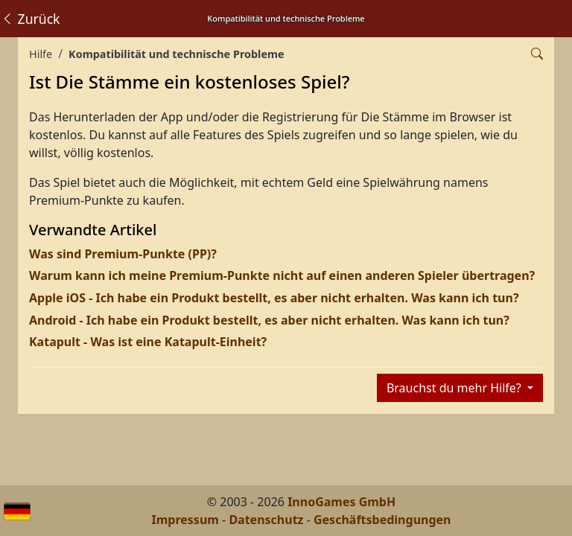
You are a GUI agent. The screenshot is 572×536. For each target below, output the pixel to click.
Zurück (30, 19)
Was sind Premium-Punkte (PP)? (123, 254)
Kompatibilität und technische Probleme (177, 54)
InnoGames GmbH (341, 502)
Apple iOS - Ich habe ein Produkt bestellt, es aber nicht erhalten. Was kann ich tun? (274, 298)
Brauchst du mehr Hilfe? (455, 388)
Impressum (185, 519)
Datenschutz (266, 519)
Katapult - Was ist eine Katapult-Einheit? (148, 342)
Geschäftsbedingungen (382, 519)
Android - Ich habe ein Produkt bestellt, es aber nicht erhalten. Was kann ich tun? (269, 320)
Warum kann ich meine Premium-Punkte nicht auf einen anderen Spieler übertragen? (282, 275)
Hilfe (40, 54)
